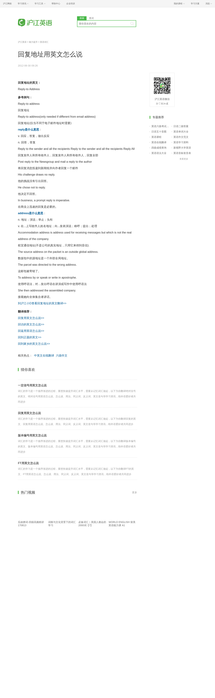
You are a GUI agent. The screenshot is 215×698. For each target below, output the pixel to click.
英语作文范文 (180, 137)
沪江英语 (22, 42)
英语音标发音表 (182, 153)
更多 (134, 492)
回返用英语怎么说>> (31, 330)
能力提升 (33, 42)
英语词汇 (44, 42)
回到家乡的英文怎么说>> (34, 343)
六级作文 (61, 355)
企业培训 (70, 3)
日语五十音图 (158, 131)
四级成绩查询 (158, 147)
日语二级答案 (180, 126)
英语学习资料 (180, 142)
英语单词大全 (180, 131)
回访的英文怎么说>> (31, 324)
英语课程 (156, 137)
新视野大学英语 (182, 147)
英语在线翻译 (158, 142)
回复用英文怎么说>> (31, 317)
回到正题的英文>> (29, 337)
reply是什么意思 (28, 129)
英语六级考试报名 (160, 126)
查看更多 (184, 159)
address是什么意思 (30, 213)
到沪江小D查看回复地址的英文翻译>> (42, 303)
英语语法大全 (158, 153)
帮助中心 (56, 3)
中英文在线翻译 (44, 355)
